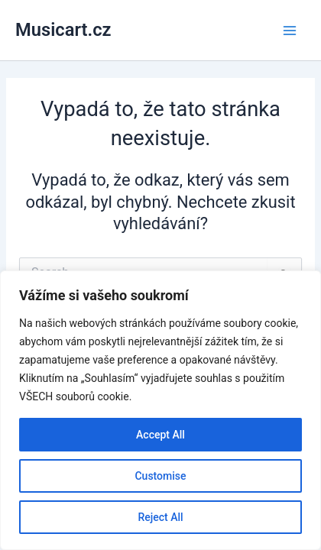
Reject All (160, 517)
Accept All (160, 435)
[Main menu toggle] (290, 31)
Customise (160, 476)
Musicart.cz (63, 29)
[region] (160, 410)
